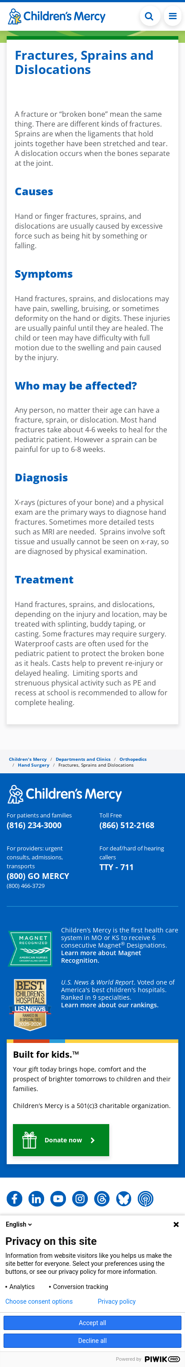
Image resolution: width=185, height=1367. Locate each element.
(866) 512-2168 (126, 825)
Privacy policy (117, 1301)
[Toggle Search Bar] (150, 16)
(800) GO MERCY (38, 875)
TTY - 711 (116, 867)
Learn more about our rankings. (110, 1005)
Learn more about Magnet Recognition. (101, 956)
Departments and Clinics (83, 759)
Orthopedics (133, 759)
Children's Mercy (28, 759)
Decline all (92, 1340)
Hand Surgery (33, 765)
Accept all (93, 1322)
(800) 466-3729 (26, 886)
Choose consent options (39, 1301)
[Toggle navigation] (172, 16)
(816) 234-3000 (34, 825)
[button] (61, 1140)
